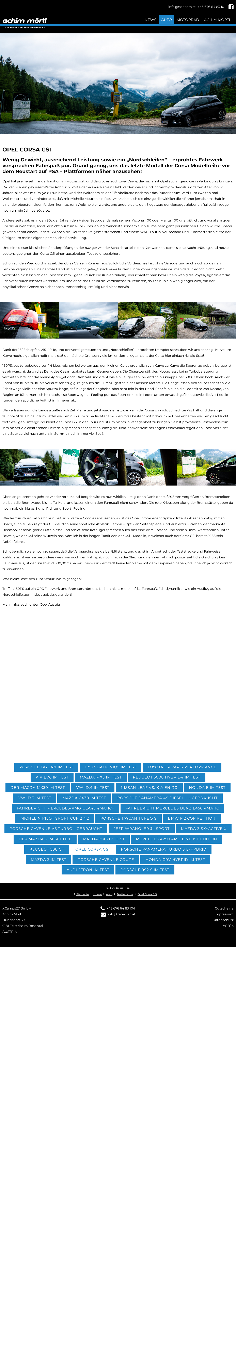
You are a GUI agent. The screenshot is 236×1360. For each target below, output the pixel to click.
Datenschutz (223, 920)
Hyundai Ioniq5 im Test (110, 767)
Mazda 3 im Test (48, 859)
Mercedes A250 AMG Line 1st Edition (176, 839)
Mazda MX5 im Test (101, 777)
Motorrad (188, 20)
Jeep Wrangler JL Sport (142, 828)
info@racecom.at (121, 914)
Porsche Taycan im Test (46, 767)
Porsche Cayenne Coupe (106, 859)
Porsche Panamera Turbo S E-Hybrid (163, 849)
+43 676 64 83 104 (121, 908)
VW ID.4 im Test (92, 787)
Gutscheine (224, 908)
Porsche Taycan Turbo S (128, 818)
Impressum (224, 914)
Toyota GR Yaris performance (182, 767)
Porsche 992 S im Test (145, 870)
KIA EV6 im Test (52, 777)
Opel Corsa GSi (92, 849)
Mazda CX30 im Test (84, 798)
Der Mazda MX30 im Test (38, 787)
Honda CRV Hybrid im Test (175, 859)
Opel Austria (50, 604)
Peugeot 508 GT (46, 849)
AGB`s (228, 926)
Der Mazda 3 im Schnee (45, 839)
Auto (166, 20)
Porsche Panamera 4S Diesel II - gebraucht (167, 798)
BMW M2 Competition (192, 818)
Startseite (82, 894)
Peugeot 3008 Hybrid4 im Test (166, 777)
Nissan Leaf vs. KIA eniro (149, 787)
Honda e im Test (207, 787)
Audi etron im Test (88, 870)
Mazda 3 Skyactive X (203, 828)
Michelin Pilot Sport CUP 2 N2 (54, 818)
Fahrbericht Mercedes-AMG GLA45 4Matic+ (65, 808)
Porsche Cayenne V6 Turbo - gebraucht (56, 828)
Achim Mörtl (217, 20)
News (150, 20)
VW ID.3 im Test (34, 798)
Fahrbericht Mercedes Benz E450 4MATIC (172, 808)
